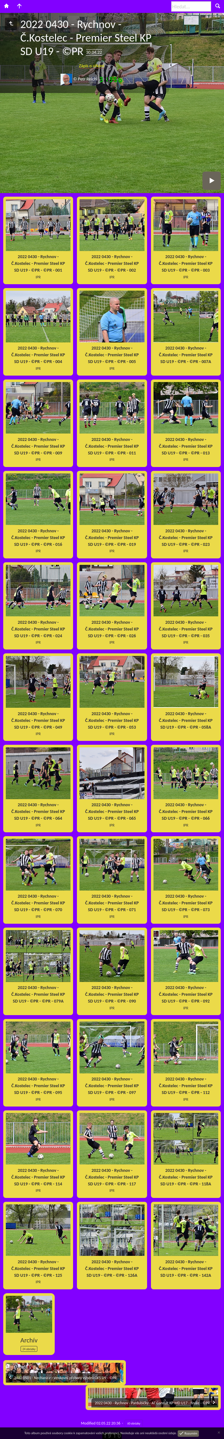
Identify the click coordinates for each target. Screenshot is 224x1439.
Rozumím (190, 1433)
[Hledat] (191, 6)
